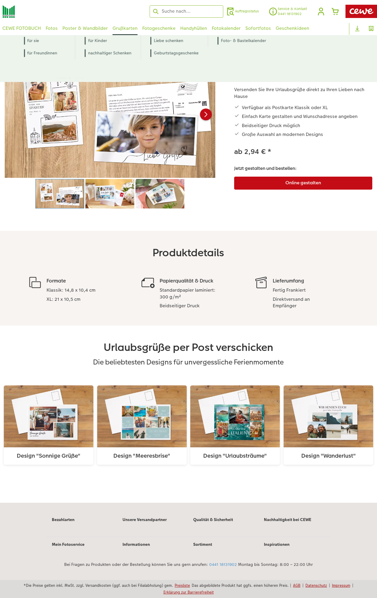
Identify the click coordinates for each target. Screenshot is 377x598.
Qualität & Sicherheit (213, 520)
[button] (321, 11)
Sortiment (202, 544)
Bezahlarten (63, 520)
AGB (296, 585)
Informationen (136, 544)
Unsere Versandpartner (145, 520)
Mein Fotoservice (68, 544)
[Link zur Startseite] (60, 11)
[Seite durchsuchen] (186, 11)
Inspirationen (277, 544)
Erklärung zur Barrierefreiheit (188, 592)
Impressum (341, 585)
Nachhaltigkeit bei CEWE (287, 520)
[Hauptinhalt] (188, 277)
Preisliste (182, 585)
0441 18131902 (223, 564)
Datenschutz (316, 585)
